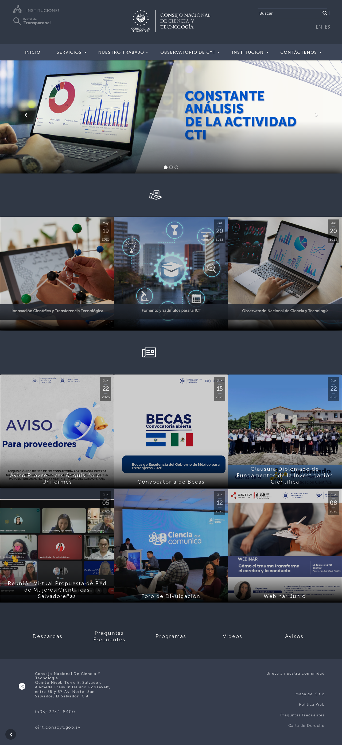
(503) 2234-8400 (55, 711)
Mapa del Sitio (310, 694)
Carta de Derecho (306, 725)
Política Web (312, 704)
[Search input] (289, 13)
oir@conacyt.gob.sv (58, 727)
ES (327, 27)
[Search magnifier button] (324, 13)
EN (319, 27)
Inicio (32, 52)
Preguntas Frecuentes (302, 715)
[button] (25, 115)
